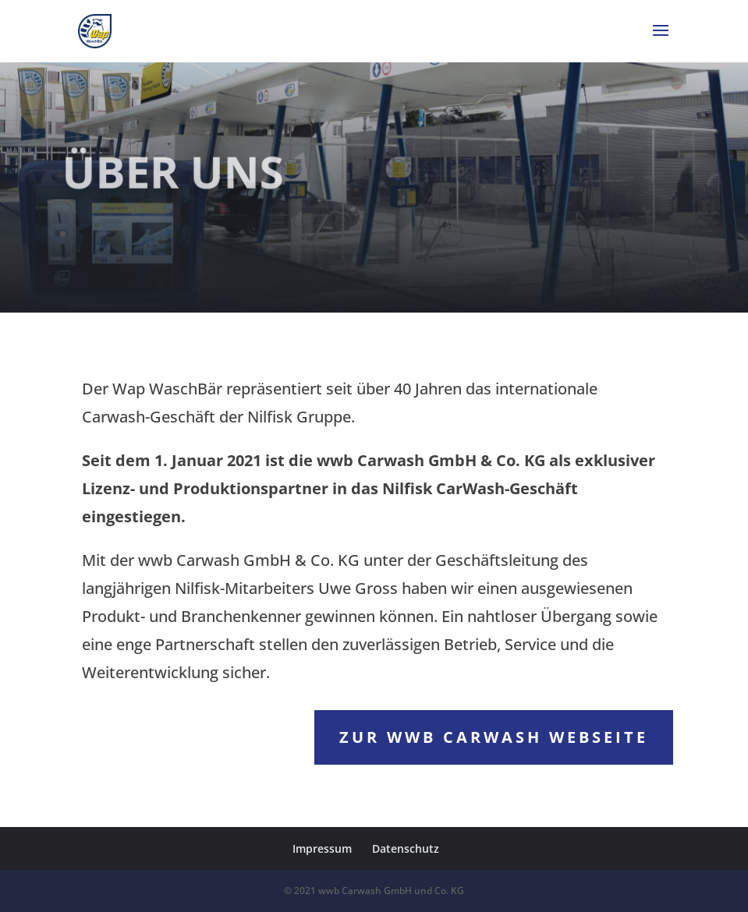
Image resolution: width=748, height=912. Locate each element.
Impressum (322, 848)
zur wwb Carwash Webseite (493, 737)
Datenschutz (405, 848)
